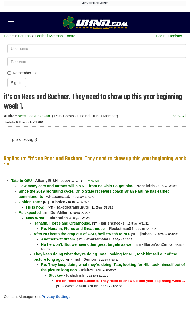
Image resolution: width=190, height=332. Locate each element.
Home (9, 36)
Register (175, 36)
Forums (24, 36)
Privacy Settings (56, 296)
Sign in (16, 83)
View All (179, 116)
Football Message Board (55, 36)
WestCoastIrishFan (34, 116)
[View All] (93, 180)
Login (160, 36)
